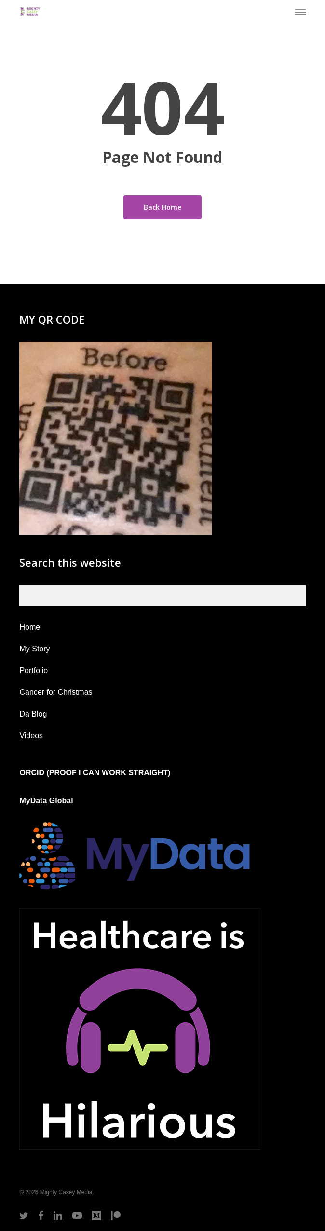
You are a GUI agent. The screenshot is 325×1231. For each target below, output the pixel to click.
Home (29, 627)
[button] (300, 11)
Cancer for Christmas (55, 692)
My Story (34, 649)
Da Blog (33, 714)
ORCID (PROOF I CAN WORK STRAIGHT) (94, 773)
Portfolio (33, 670)
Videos (31, 735)
